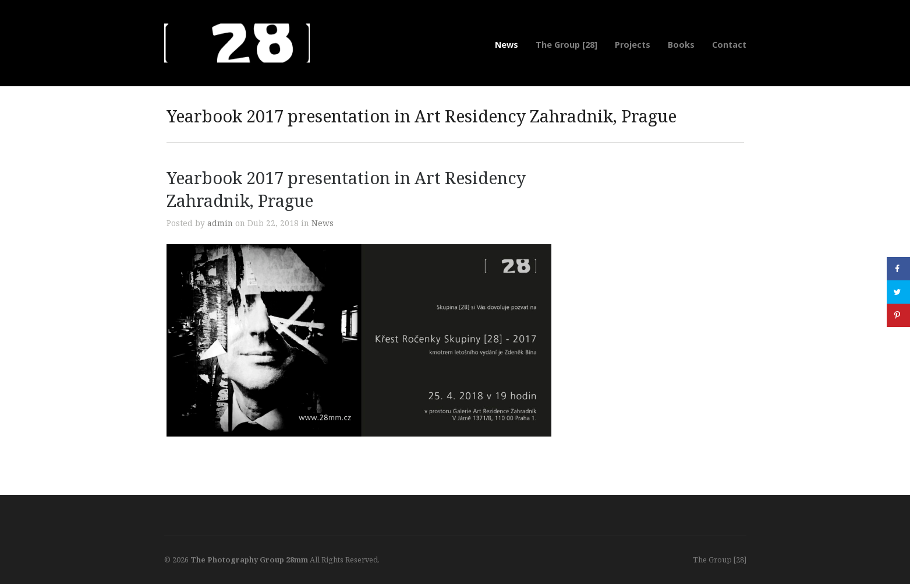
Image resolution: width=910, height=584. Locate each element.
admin (220, 222)
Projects (632, 44)
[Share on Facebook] (898, 268)
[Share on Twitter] (898, 292)
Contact (729, 44)
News (506, 44)
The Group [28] (566, 44)
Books (681, 44)
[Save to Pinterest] (898, 315)
